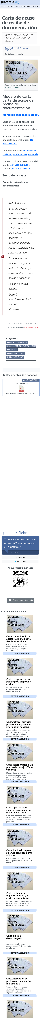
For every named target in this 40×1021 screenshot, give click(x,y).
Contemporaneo (16, 353)
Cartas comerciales (18, 342)
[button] (21, 71)
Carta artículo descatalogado (14, 937)
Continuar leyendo (20, 653)
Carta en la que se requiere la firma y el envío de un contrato (17, 896)
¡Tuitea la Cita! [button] (20, 562)
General (12, 350)
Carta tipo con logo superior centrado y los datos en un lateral (18, 810)
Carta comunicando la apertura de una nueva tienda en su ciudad (18, 639)
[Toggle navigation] (36, 2)
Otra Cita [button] (20, 557)
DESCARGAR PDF (30, 380)
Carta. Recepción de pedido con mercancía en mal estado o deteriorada (19, 982)
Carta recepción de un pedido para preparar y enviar (18, 682)
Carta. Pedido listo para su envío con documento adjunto (19, 853)
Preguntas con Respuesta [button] (20, 600)
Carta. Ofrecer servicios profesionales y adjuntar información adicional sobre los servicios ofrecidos (19, 726)
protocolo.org (16, 357)
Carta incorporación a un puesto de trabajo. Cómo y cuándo (19, 767)
